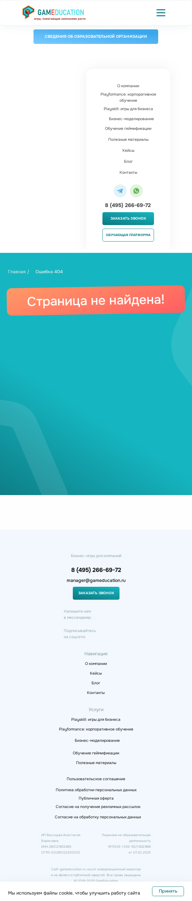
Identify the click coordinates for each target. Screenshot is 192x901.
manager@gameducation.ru (96, 580)
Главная (16, 271)
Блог (128, 161)
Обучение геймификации (128, 128)
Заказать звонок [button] (128, 218)
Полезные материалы (128, 139)
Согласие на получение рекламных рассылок (98, 806)
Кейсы (128, 150)
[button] (161, 13)
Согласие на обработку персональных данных (98, 817)
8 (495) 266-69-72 (128, 205)
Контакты (128, 172)
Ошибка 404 (49, 271)
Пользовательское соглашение (96, 779)
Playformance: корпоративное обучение (128, 97)
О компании (128, 85)
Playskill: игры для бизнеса (128, 108)
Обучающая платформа (128, 235)
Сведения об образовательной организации (96, 36)
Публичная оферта (96, 798)
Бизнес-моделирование (131, 118)
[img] (54, 12)
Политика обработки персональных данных (96, 789)
